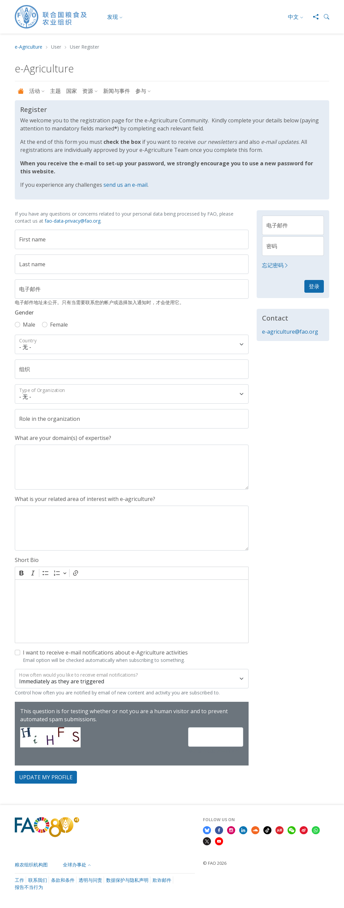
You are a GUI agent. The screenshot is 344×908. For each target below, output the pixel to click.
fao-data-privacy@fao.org (72, 221)
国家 (71, 91)
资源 (87, 91)
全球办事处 (74, 864)
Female (59, 324)
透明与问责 (90, 880)
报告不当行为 (29, 887)
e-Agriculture (28, 47)
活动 (34, 91)
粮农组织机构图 (31, 864)
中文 (293, 16)
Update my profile (46, 777)
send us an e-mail (125, 184)
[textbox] (132, 611)
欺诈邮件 (162, 880)
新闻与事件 (116, 91)
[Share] (313, 16)
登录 (314, 286)
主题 (55, 91)
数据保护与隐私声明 (127, 880)
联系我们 (37, 880)
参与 (140, 91)
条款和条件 (63, 880)
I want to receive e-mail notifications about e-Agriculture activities (105, 652)
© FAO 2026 (214, 863)
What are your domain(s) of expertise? (63, 438)
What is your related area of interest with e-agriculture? (85, 499)
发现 (112, 16)
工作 (19, 880)
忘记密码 (275, 265)
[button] (323, 16)
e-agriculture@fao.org (290, 331)
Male (29, 324)
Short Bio (27, 560)
